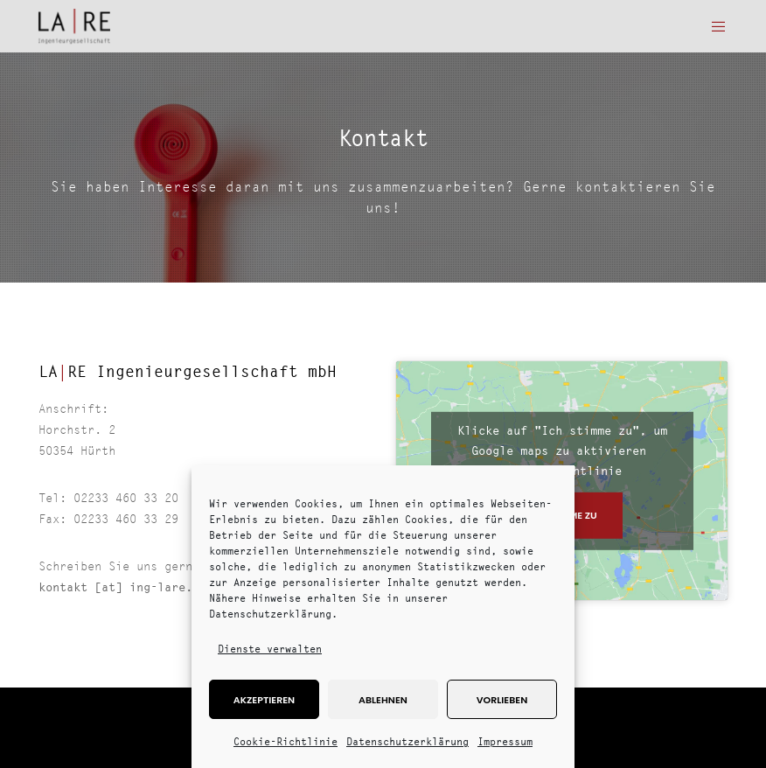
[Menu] (712, 26)
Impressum (505, 741)
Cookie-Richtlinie (285, 741)
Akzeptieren (264, 700)
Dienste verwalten (270, 648)
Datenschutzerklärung (407, 741)
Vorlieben (502, 700)
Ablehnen (383, 700)
